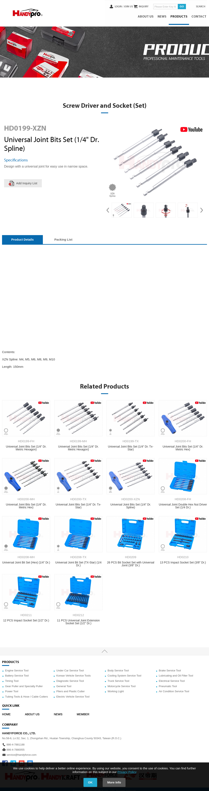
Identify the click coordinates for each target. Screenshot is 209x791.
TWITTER (13, 760)
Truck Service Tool (118, 677)
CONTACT (199, 15)
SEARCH (198, 6)
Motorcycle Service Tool (122, 683)
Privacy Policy (126, 772)
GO (178, 5)
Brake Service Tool (170, 667)
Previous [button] (108, 207)
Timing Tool (12, 677)
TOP (104, 648)
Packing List (63, 236)
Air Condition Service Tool (174, 688)
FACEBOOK (5, 760)
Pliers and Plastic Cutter (70, 688)
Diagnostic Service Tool (70, 677)
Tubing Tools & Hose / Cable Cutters (26, 693)
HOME (6, 711)
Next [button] (201, 207)
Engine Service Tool (17, 667)
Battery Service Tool (17, 672)
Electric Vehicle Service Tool (72, 693)
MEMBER (83, 711)
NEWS (162, 15)
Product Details (22, 236)
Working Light (116, 688)
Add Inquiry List (27, 180)
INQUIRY (140, 6)
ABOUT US (146, 15)
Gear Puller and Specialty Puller (24, 683)
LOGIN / (111, 6)
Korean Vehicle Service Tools (73, 672)
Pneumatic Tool (168, 683)
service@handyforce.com (22, 751)
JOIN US (121, 6)
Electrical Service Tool (172, 677)
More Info (116, 782)
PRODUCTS (179, 15)
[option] (122, 207)
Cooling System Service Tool (124, 672)
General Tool (63, 683)
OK (88, 782)
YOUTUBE (21, 760)
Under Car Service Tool (70, 667)
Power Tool (11, 688)
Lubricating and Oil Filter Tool (176, 672)
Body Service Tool (118, 667)
